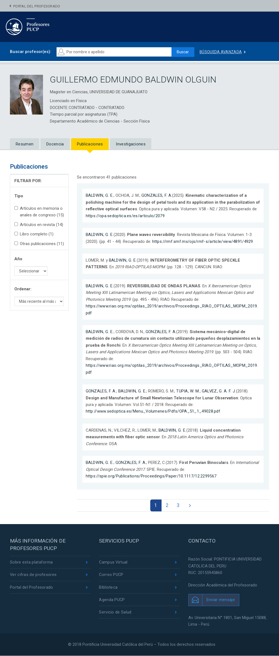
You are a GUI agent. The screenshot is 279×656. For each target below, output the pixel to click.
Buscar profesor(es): (30, 51)
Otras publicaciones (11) (39, 243)
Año (18, 258)
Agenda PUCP (112, 600)
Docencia (55, 144)
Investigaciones (131, 144)
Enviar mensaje (220, 599)
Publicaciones (90, 144)
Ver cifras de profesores (33, 575)
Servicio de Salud (115, 612)
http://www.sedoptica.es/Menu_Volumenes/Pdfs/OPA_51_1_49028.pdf (153, 411)
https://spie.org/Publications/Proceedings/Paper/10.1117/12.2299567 (151, 476)
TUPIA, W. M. (188, 391)
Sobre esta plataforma (31, 562)
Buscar (182, 52)
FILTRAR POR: (28, 180)
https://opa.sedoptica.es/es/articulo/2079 (125, 215)
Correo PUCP (111, 575)
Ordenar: (22, 288)
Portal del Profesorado (36, 6)
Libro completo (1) (33, 234)
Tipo (18, 195)
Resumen (24, 144)
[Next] (190, 506)
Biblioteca (108, 587)
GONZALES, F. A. (157, 195)
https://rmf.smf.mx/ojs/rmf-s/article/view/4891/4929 (202, 241)
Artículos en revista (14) (38, 224)
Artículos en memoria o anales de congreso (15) (39, 211)
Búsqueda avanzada (221, 52)
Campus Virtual (113, 562)
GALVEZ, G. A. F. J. (219, 391)
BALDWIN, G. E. (100, 195)
